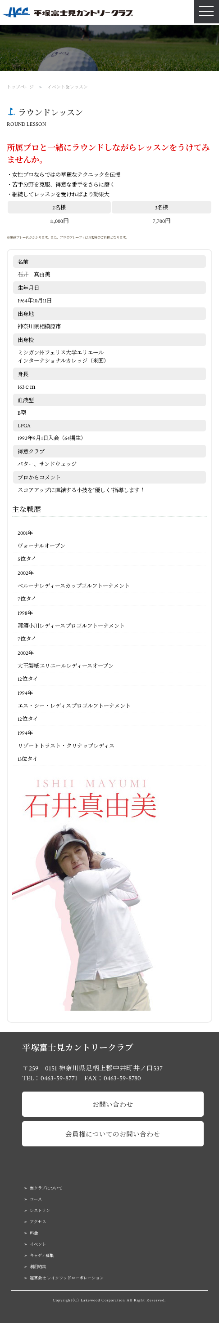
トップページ (20, 87)
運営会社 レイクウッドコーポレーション (67, 1278)
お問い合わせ (112, 1105)
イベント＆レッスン (67, 87)
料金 (34, 1233)
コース (36, 1199)
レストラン (40, 1210)
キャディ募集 (42, 1255)
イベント (38, 1244)
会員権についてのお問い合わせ (112, 1134)
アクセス (38, 1222)
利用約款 (38, 1267)
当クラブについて (46, 1188)
